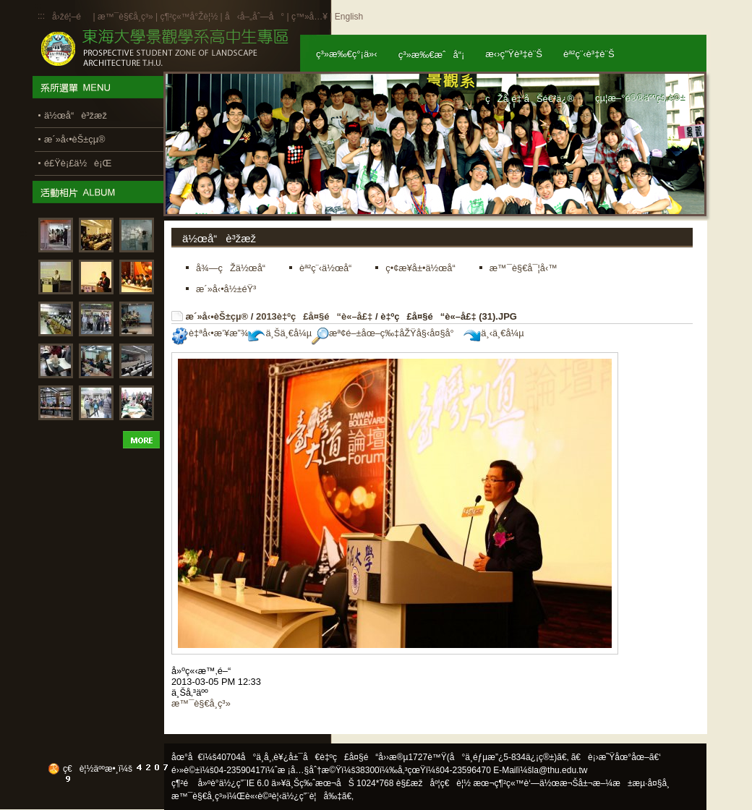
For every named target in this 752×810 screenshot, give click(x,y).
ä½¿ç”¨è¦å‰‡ (312, 796)
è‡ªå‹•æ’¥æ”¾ (209, 333)
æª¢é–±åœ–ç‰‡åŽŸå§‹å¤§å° (386, 333)
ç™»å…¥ (309, 17)
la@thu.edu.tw (560, 770)
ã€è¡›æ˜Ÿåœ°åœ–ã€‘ (616, 757)
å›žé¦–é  (71, 17)
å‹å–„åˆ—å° (254, 17)
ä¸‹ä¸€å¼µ (493, 333)
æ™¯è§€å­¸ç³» (126, 17)
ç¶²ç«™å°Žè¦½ (189, 17)
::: (41, 16)
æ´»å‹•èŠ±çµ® (217, 316)
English (349, 17)
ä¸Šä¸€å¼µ (280, 333)
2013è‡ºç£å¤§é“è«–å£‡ (314, 316)
